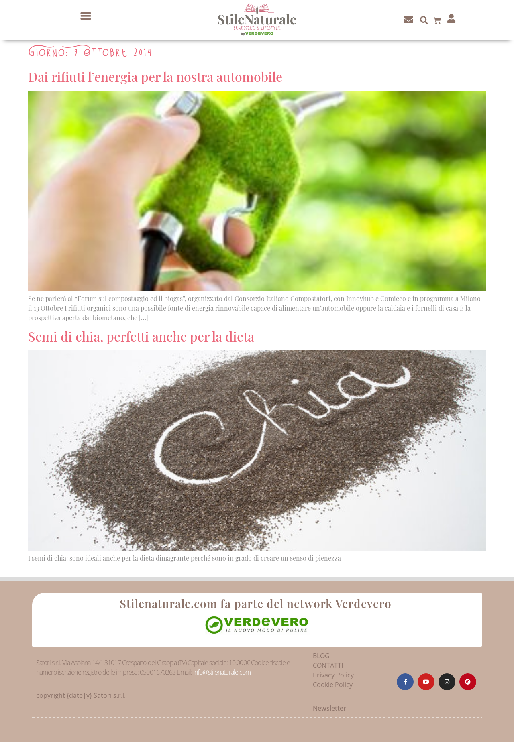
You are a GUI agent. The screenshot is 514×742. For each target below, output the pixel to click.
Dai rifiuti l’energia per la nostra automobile (155, 76)
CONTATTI (328, 665)
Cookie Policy (333, 684)
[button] (86, 16)
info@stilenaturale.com (222, 672)
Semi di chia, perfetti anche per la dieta (141, 336)
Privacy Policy (333, 675)
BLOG (321, 655)
